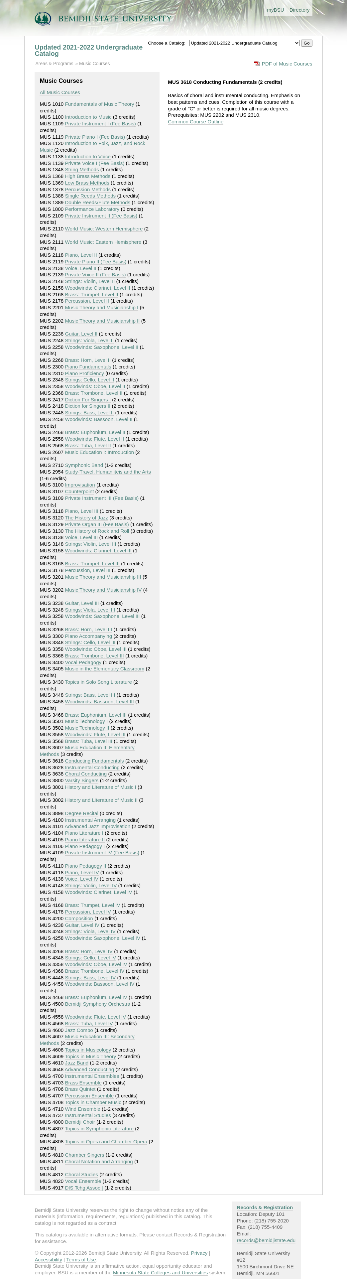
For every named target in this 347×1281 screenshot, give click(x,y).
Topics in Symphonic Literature (99, 1128)
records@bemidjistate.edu (266, 1240)
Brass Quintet (80, 1089)
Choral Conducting (86, 774)
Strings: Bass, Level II (89, 412)
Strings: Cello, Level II (89, 379)
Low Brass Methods (87, 183)
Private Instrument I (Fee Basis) (100, 123)
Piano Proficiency (84, 373)
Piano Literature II (85, 839)
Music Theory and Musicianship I (101, 307)
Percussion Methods (88, 189)
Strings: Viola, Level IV (90, 931)
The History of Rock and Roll (97, 531)
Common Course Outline (195, 121)
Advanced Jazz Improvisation (98, 826)
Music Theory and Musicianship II (102, 321)
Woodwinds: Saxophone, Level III (102, 616)
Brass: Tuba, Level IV (89, 1023)
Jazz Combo (79, 1030)
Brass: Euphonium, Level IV (96, 997)
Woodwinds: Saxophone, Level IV (102, 938)
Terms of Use (81, 1259)
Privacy (199, 1253)
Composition (79, 918)
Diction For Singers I (88, 399)
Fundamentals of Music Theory (99, 104)
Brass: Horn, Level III (88, 629)
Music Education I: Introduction (99, 452)
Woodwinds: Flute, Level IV (95, 1017)
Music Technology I (86, 721)
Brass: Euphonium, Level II (95, 432)
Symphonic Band (84, 465)
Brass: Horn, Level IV (89, 951)
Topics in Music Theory (90, 1056)
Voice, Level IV (81, 879)
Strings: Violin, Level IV (91, 885)
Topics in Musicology (88, 1050)
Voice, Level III (81, 537)
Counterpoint (79, 491)
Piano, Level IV (82, 872)
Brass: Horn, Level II (88, 360)
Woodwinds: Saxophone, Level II (101, 347)
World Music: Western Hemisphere (104, 228)
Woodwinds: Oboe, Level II (95, 386)
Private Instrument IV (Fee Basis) (102, 852)
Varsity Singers (81, 780)
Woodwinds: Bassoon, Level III (99, 701)
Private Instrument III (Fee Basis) (102, 498)
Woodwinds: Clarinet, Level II (97, 288)
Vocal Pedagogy (83, 662)
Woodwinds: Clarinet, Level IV (98, 892)
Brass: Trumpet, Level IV (92, 905)
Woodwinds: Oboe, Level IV (96, 964)
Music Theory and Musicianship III (103, 577)
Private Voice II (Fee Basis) (95, 274)
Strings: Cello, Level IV (90, 957)
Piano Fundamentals (88, 366)
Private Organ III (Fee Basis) (97, 524)
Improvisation (80, 485)
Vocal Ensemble (83, 1181)
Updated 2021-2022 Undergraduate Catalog (89, 51)
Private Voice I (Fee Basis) (94, 163)
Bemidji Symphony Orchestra (97, 1004)
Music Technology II (87, 728)
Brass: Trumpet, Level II (91, 294)
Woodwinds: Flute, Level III (95, 734)
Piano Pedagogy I (85, 846)
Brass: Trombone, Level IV (94, 971)
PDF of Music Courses (287, 64)
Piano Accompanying (88, 636)
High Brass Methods (87, 176)
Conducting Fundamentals (94, 761)
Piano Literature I (84, 833)
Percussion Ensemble (89, 1095)
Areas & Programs (54, 63)
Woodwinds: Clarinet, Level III (98, 550)
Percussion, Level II (87, 301)
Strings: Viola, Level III (90, 610)
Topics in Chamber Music (93, 1102)
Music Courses (94, 63)
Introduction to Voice (88, 156)
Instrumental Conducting (92, 767)
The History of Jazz (86, 517)
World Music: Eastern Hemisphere (103, 242)
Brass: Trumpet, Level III (92, 563)
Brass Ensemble (83, 1082)
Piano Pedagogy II (85, 866)
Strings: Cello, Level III (90, 642)
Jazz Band (76, 1063)
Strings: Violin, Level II (90, 281)
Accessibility (48, 1259)
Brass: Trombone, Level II (93, 393)
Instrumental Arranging (90, 820)
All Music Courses (60, 92)
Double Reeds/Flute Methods (97, 202)
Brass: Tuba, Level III (88, 741)
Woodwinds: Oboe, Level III (95, 649)
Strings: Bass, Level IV (90, 977)
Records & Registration (265, 1207)
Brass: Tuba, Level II (88, 445)
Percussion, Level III (87, 570)
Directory (299, 10)
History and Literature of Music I (100, 787)
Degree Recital (81, 813)
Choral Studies (81, 1174)
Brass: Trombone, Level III (94, 655)
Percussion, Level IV (88, 912)
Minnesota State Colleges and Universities (160, 1272)
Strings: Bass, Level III (90, 695)
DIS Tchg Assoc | (84, 1188)
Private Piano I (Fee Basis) (95, 137)
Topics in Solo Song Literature (98, 682)
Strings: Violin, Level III (90, 544)
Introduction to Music (88, 117)
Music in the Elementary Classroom (104, 668)
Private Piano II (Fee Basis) (95, 261)
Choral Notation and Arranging (99, 1161)
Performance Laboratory (92, 209)
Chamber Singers (84, 1155)
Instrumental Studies (88, 1115)
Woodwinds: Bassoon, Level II (98, 419)
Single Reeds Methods (90, 196)
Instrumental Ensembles (92, 1076)
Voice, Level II (80, 268)
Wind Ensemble (82, 1109)
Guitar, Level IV (82, 925)
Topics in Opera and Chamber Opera (106, 1141)
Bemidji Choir (80, 1122)
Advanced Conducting (89, 1069)
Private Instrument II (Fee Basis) (101, 215)
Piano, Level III (81, 511)
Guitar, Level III (82, 603)
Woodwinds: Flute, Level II (94, 439)
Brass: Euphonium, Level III (96, 715)
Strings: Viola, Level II (89, 340)
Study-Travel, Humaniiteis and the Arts (108, 472)
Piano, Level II (81, 255)
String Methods (82, 169)
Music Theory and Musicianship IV (103, 590)
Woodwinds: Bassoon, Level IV (99, 984)
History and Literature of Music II (101, 800)
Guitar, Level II (81, 334)
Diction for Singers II (87, 406)
